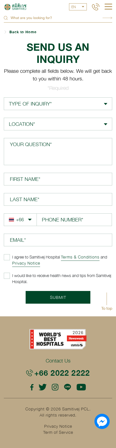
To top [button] (106, 308)
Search (107, 17)
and (59, 260)
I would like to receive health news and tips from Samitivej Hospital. (61, 278)
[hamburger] (108, 7)
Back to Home (23, 32)
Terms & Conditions (80, 257)
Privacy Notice (26, 263)
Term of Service (58, 432)
